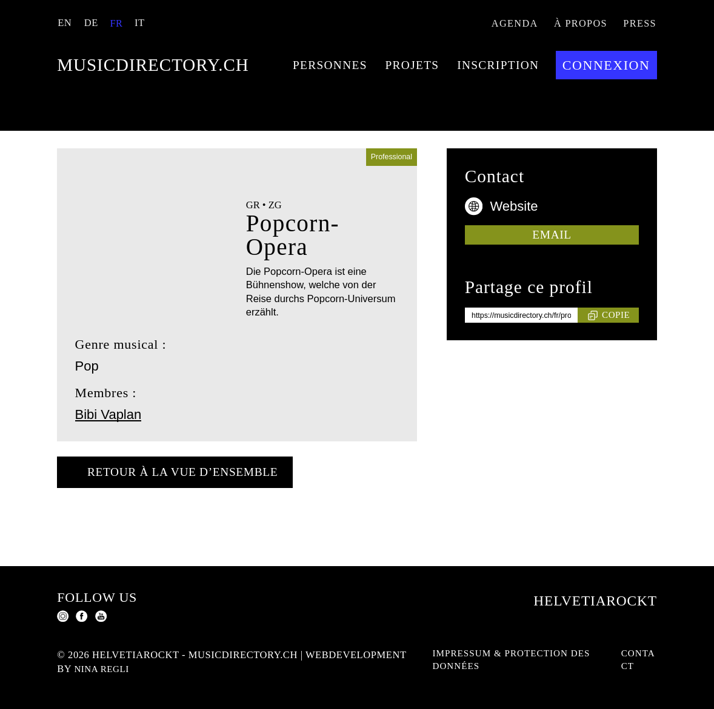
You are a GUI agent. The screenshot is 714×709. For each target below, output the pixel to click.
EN (64, 22)
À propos (574, 24)
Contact (637, 661)
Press (638, 24)
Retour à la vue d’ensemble (201, 528)
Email (552, 289)
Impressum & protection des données (507, 661)
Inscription (305, 163)
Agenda (505, 24)
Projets (205, 163)
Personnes (110, 163)
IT (137, 22)
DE (89, 22)
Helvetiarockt (579, 598)
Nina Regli (208, 668)
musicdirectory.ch (229, 72)
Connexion (421, 163)
